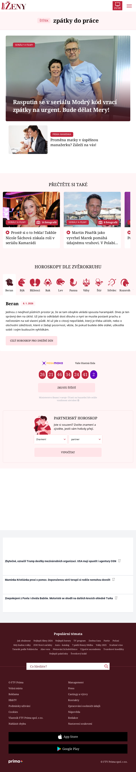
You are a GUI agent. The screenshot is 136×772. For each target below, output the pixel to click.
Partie (107, 640)
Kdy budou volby (22, 645)
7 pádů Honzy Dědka (82, 645)
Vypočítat (68, 451)
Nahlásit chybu (17, 723)
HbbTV (13, 700)
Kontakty (73, 700)
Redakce (73, 717)
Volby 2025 (101, 645)
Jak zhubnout (24, 640)
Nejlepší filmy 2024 (42, 640)
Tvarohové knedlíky (113, 649)
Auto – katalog (62, 645)
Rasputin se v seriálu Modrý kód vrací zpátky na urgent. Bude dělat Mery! (65, 106)
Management (76, 682)
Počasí (116, 640)
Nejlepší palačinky (58, 653)
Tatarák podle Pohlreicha (25, 649)
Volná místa (15, 688)
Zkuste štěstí (66, 387)
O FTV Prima (16, 682)
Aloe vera (45, 649)
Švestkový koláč (79, 653)
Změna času (95, 640)
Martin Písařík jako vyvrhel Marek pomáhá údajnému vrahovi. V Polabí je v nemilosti (91, 240)
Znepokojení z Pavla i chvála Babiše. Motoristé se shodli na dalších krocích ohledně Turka (61, 598)
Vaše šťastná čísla (85, 363)
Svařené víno (116, 645)
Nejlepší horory (63, 640)
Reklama (14, 694)
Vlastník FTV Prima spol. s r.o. (26, 717)
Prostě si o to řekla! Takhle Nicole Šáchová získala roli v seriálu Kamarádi (31, 237)
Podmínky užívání (19, 706)
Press (71, 688)
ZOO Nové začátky (42, 645)
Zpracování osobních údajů (84, 706)
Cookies (13, 712)
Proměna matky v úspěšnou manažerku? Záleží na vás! (74, 142)
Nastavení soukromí (80, 723)
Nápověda (74, 712)
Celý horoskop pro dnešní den (31, 340)
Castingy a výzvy (78, 694)
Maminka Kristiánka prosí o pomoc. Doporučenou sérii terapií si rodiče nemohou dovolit (60, 579)
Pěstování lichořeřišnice (65, 649)
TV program (80, 640)
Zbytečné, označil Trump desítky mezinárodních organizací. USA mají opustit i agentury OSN (63, 561)
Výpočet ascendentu (90, 649)
